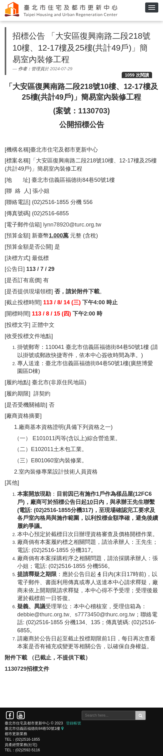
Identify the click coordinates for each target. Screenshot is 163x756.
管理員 (37, 68)
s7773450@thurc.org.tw (105, 614)
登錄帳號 (73, 723)
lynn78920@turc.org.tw (72, 224)
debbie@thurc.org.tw (43, 614)
